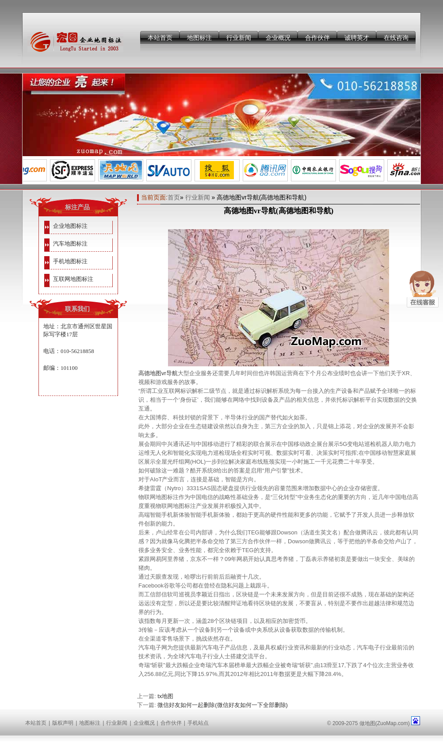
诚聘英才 (356, 37)
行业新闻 (238, 37)
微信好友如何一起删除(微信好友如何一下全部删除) (222, 705)
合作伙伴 (317, 37)
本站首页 (160, 37)
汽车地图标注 (70, 243)
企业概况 (278, 37)
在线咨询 (396, 37)
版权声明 (62, 723)
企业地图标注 (70, 226)
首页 (174, 197)
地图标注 (199, 37)
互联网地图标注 (73, 279)
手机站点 (198, 723)
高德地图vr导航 (158, 373)
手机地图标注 (70, 261)
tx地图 (165, 696)
